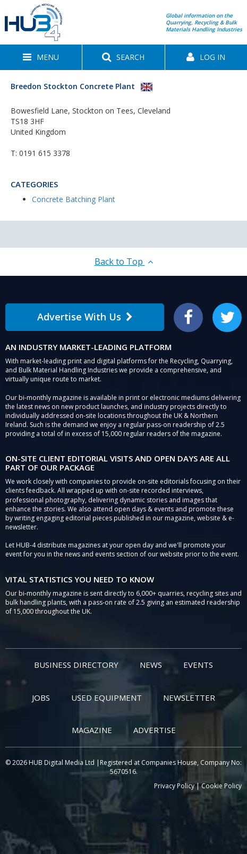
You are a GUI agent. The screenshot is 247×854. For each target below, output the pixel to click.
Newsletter (189, 697)
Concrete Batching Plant (73, 199)
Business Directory (76, 664)
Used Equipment (106, 697)
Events (198, 664)
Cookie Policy (221, 785)
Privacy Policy (174, 785)
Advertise (154, 730)
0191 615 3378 (44, 153)
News (151, 664)
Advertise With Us (85, 316)
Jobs (41, 697)
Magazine (92, 730)
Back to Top (124, 261)
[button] (41, 57)
